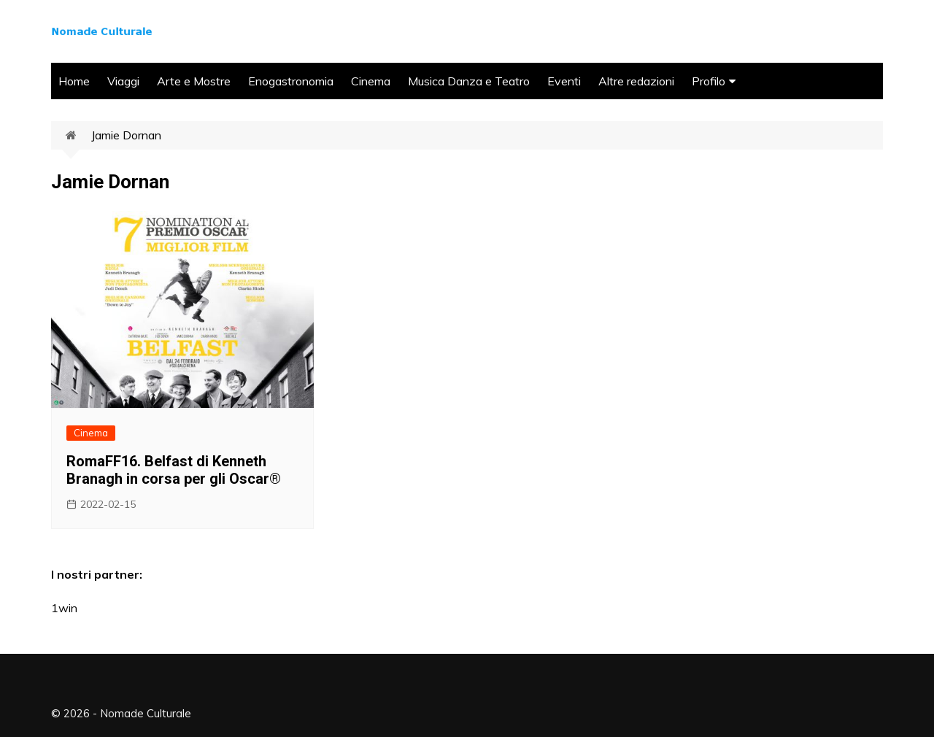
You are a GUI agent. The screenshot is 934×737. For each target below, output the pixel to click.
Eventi (564, 81)
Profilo (708, 81)
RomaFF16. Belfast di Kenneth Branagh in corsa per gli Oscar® (173, 469)
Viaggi (123, 81)
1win (64, 608)
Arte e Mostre (194, 81)
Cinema (370, 81)
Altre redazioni (636, 81)
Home (74, 81)
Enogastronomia (290, 81)
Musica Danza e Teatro (469, 81)
